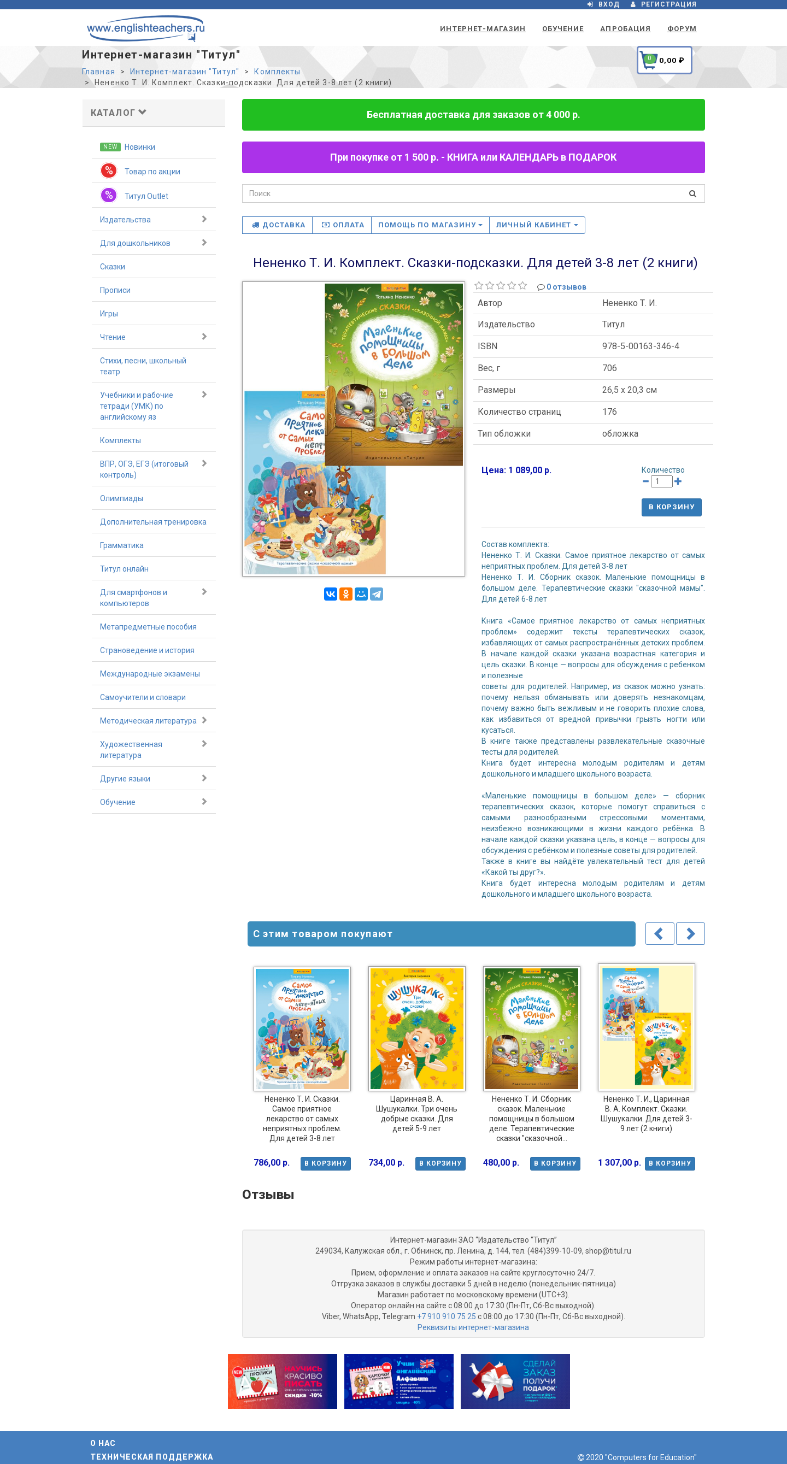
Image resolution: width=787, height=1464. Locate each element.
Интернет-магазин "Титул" (184, 71)
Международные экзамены (150, 673)
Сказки (112, 266)
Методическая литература (154, 720)
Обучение (563, 29)
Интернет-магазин (483, 29)
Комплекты (277, 71)
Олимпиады (121, 498)
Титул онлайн (124, 569)
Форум (682, 29)
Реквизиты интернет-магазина (473, 1327)
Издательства (154, 219)
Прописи (115, 290)
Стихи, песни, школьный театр (143, 366)
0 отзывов (566, 287)
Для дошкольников (154, 243)
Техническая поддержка (152, 1457)
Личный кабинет (537, 225)
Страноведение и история (147, 650)
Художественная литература (154, 749)
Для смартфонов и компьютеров (154, 597)
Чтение (154, 337)
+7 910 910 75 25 (446, 1316)
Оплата (343, 225)
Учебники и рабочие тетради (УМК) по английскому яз (154, 405)
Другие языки (154, 778)
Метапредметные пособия (148, 626)
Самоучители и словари (143, 697)
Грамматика (122, 545)
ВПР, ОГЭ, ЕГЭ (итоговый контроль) (154, 468)
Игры (109, 313)
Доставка (279, 225)
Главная (98, 71)
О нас (103, 1443)
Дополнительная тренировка (153, 522)
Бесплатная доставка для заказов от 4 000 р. (473, 114)
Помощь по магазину (430, 225)
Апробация (625, 29)
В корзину (672, 507)
